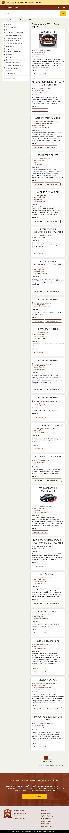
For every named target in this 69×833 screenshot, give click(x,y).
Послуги (8, 57)
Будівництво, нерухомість (14, 32)
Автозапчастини (52, 184)
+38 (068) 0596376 (39, 237)
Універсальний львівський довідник (23, 3)
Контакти (44, 810)
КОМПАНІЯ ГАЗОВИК (48, 611)
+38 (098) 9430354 (39, 270)
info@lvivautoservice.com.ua (42, 687)
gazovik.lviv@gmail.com (41, 618)
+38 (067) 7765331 (39, 725)
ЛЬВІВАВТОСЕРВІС (48, 680)
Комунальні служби (12, 41)
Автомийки (51, 147)
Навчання (9, 54)
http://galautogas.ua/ (40, 648)
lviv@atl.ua (37, 162)
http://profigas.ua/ (39, 405)
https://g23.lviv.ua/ (39, 583)
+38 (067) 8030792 (39, 52)
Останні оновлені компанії (22, 816)
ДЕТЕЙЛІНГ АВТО (48, 574)
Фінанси (8, 30)
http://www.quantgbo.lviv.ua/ (42, 512)
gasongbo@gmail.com (40, 336)
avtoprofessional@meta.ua (42, 307)
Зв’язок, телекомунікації (14, 38)
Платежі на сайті (46, 826)
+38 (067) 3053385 (39, 160)
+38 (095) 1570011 (39, 580)
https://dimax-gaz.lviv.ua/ (41, 432)
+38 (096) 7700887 (39, 462)
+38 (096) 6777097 (39, 366)
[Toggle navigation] (64, 7)
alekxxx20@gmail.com (40, 92)
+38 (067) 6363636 (39, 403)
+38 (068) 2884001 (39, 125)
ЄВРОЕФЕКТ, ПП (48, 32)
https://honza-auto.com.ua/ (42, 464)
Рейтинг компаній (20, 813)
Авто (7, 24)
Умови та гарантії (47, 821)
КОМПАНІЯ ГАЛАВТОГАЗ (47, 641)
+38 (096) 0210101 (39, 646)
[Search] (31, 13)
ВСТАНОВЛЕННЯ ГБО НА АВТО (48, 425)
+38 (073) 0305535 (39, 305)
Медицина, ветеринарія (14, 49)
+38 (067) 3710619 (39, 197)
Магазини (9, 46)
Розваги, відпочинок (12, 65)
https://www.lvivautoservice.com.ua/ (44, 689)
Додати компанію (20, 818)
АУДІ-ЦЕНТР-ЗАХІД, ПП (48, 192)
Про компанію (45, 813)
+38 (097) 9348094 (39, 334)
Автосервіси (38, 147)
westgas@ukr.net (39, 271)
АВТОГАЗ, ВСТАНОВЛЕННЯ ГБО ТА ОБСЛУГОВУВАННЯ (48, 83)
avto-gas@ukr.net (39, 54)
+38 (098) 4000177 (39, 430)
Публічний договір (47, 816)
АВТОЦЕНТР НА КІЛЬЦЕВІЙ (48, 118)
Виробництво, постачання (14, 60)
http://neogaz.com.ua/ (40, 369)
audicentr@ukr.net (39, 199)
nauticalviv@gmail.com (40, 581)
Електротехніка (11, 27)
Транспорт (9, 73)
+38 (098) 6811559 (39, 548)
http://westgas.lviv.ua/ (40, 273)
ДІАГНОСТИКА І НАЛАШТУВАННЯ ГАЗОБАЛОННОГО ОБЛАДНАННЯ (48, 541)
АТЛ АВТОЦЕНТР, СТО (48, 155)
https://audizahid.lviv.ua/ (41, 201)
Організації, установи (13, 52)
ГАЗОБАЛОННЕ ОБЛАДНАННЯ (48, 456)
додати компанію (34, 797)
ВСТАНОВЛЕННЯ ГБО (48, 299)
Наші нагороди (46, 818)
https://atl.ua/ (38, 164)
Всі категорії (9, 78)
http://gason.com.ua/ (40, 338)
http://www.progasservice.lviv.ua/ (43, 727)
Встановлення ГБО (40, 74)
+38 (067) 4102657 (39, 90)
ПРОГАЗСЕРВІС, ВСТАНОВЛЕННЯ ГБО (48, 718)
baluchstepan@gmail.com (41, 127)
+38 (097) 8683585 (39, 508)
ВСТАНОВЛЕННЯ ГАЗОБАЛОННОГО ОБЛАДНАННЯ (48, 230)
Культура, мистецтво (13, 43)
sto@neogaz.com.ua (40, 368)
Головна (6, 20)
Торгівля (9, 71)
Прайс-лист (45, 824)
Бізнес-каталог (14, 20)
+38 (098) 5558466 (39, 685)
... (60, 140)
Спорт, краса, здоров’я (13, 68)
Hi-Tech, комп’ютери (12, 35)
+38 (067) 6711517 (39, 617)
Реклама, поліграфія (12, 62)
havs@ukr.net (38, 510)
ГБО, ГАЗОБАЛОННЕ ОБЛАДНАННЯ (48, 489)
